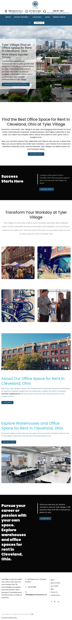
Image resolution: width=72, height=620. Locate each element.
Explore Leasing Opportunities (16, 84)
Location (37, 17)
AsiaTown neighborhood (10, 394)
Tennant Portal (55, 595)
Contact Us (39, 22)
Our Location (54, 586)
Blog (47, 17)
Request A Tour (8, 442)
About (8, 17)
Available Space (36, 154)
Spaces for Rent (21, 17)
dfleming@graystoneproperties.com (58, 13)
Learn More (7, 402)
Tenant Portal (59, 17)
